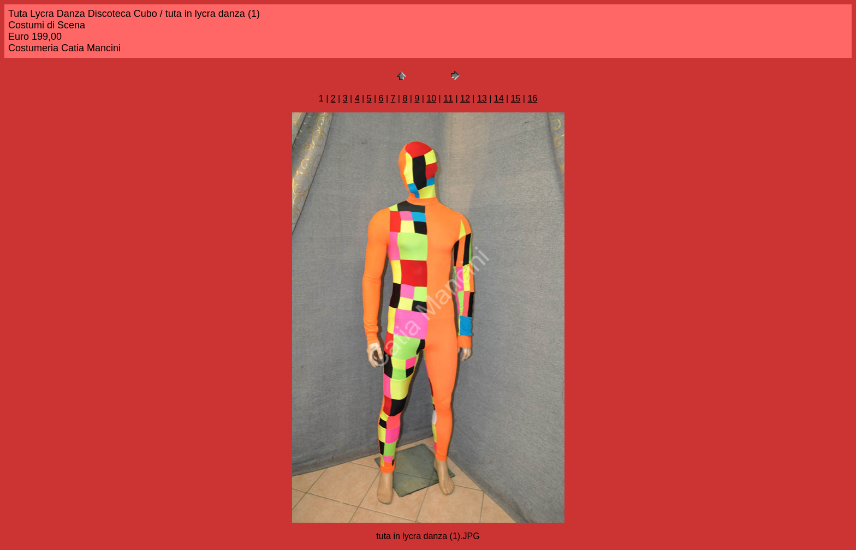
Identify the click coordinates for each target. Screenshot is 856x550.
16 (532, 98)
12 (465, 98)
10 (431, 98)
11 (448, 98)
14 (499, 98)
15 (516, 98)
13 (482, 98)
